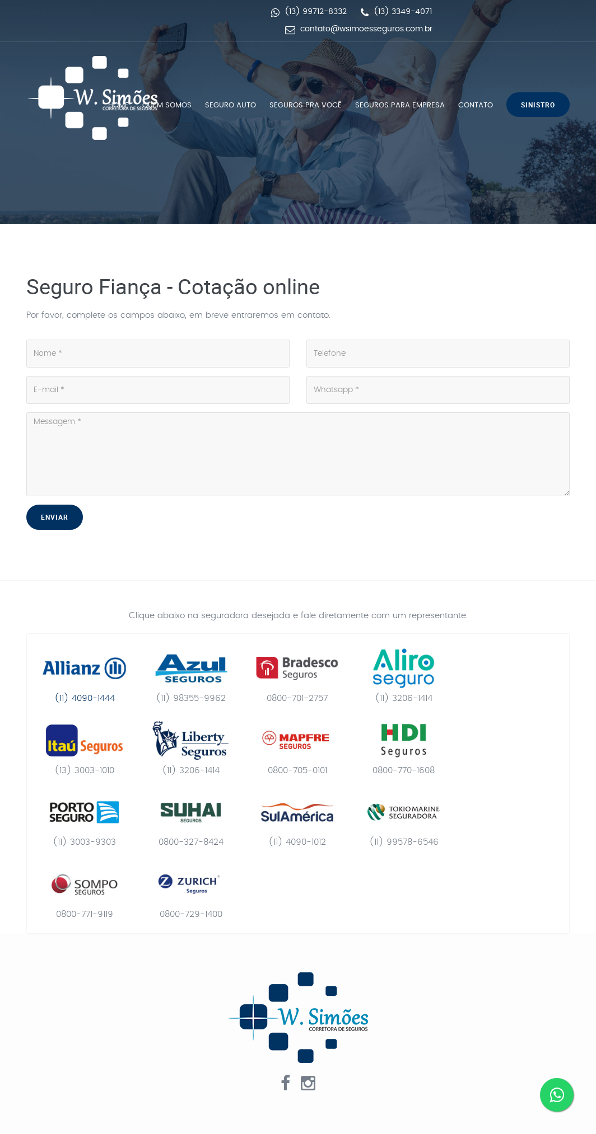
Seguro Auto (230, 105)
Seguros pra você (305, 105)
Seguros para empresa (400, 105)
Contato (475, 105)
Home (118, 105)
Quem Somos (167, 105)
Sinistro (538, 104)
